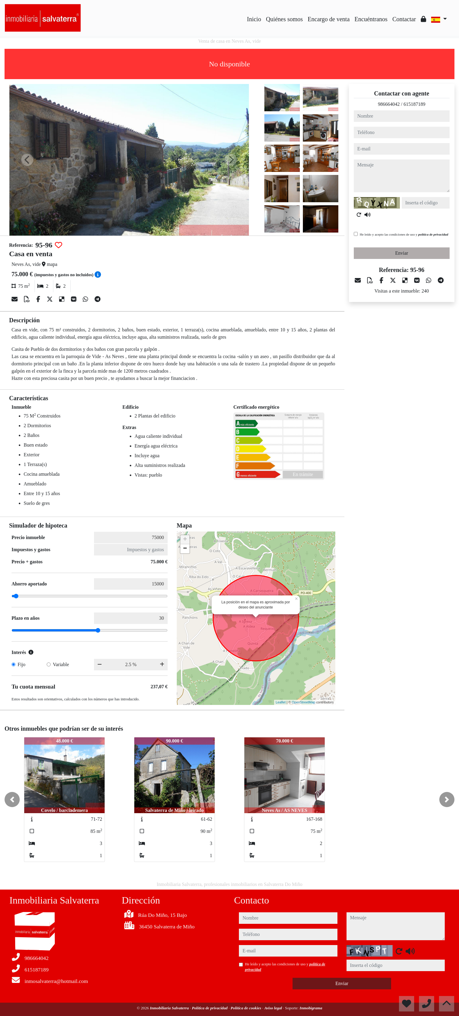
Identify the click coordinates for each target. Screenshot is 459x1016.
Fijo (21, 664)
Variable (61, 664)
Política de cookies (246, 1008)
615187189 (414, 104)
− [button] (185, 548)
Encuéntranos (370, 19)
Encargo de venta (329, 19)
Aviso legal (273, 1008)
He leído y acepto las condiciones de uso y (404, 234)
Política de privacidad (210, 1008)
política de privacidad (433, 234)
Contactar (404, 19)
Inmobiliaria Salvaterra (170, 1008)
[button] (12, 799)
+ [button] (185, 539)
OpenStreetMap (303, 702)
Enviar (401, 253)
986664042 (389, 104)
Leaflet (281, 702)
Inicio (254, 19)
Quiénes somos (284, 19)
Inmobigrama (311, 1008)
